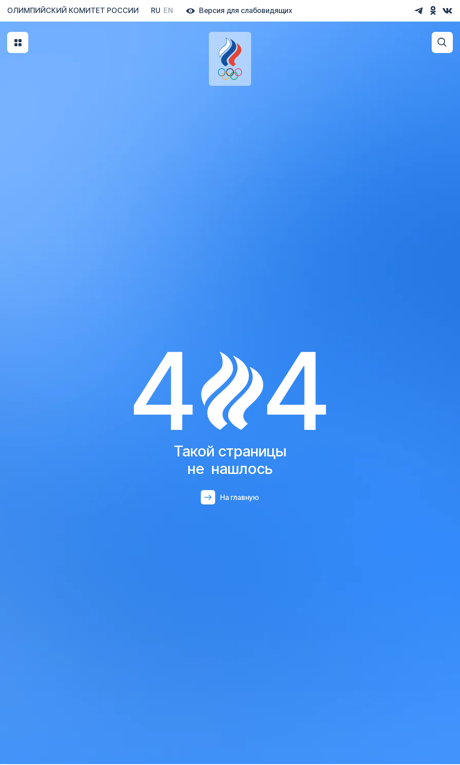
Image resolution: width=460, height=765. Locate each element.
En (168, 10)
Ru (155, 10)
